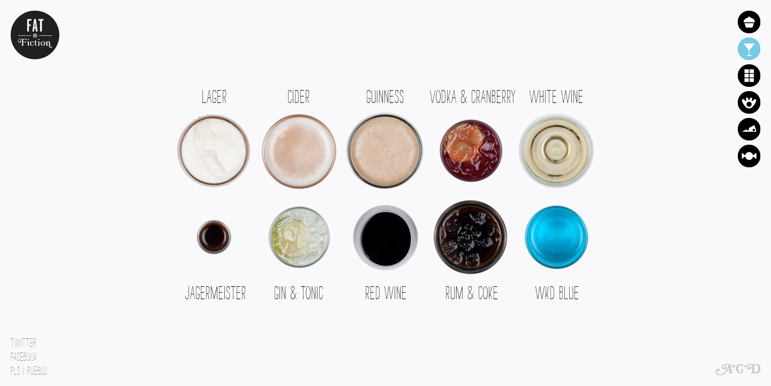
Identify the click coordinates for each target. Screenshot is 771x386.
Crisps (749, 102)
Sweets (749, 156)
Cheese (749, 129)
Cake (749, 22)
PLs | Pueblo (29, 368)
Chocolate (749, 75)
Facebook (24, 354)
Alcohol (749, 49)
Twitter (23, 340)
